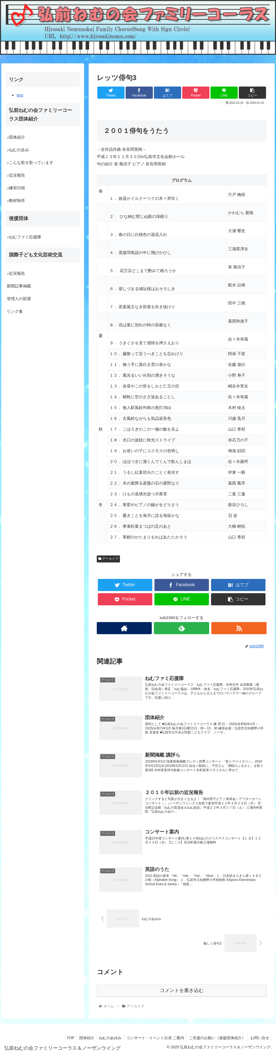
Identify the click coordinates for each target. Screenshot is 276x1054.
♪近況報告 (16, 175)
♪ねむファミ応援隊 (24, 237)
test (19, 95)
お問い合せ (259, 1037)
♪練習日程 (16, 188)
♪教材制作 (16, 200)
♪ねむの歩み (18, 149)
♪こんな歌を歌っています (30, 162)
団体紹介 (82, 1037)
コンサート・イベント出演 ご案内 (153, 1037)
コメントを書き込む (181, 989)
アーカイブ (108, 559)
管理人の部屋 (19, 298)
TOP (66, 1037)
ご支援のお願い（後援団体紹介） (216, 1037)
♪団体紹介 (16, 137)
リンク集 (15, 311)
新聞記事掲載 (19, 286)
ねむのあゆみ (107, 1037)
